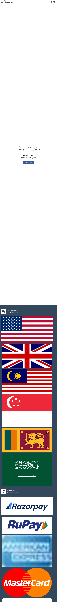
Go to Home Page (28, 162)
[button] (54, 2)
